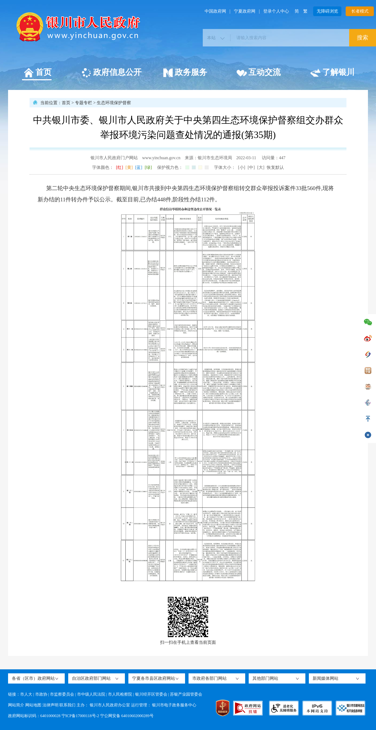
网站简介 (16, 705)
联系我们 (67, 705)
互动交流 (258, 73)
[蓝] (138, 167)
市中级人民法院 (91, 694)
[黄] (129, 167)
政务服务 (185, 73)
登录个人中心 (276, 11)
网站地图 (33, 705)
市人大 (26, 694)
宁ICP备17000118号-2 (80, 716)
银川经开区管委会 (151, 694)
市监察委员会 (62, 694)
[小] (241, 167)
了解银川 (332, 73)
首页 (37, 73)
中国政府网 (215, 11)
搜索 (362, 37)
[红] (119, 167)
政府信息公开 (111, 73)
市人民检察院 (120, 694)
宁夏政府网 (244, 11)
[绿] (148, 167)
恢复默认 (275, 167)
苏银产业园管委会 (186, 694)
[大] (261, 167)
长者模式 (359, 11)
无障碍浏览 (327, 11)
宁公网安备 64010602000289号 (127, 716)
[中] (251, 167)
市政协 (41, 694)
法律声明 (50, 705)
